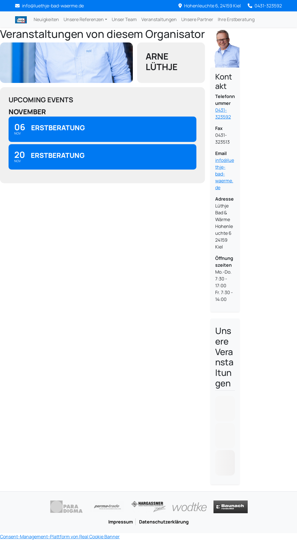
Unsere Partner (197, 19)
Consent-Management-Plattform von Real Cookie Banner (60, 536)
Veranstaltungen (159, 19)
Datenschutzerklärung (164, 522)
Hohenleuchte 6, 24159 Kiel (209, 6)
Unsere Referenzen (84, 19)
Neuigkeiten (46, 19)
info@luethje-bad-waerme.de (224, 174)
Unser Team (124, 19)
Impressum (120, 522)
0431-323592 (265, 6)
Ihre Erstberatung (236, 19)
